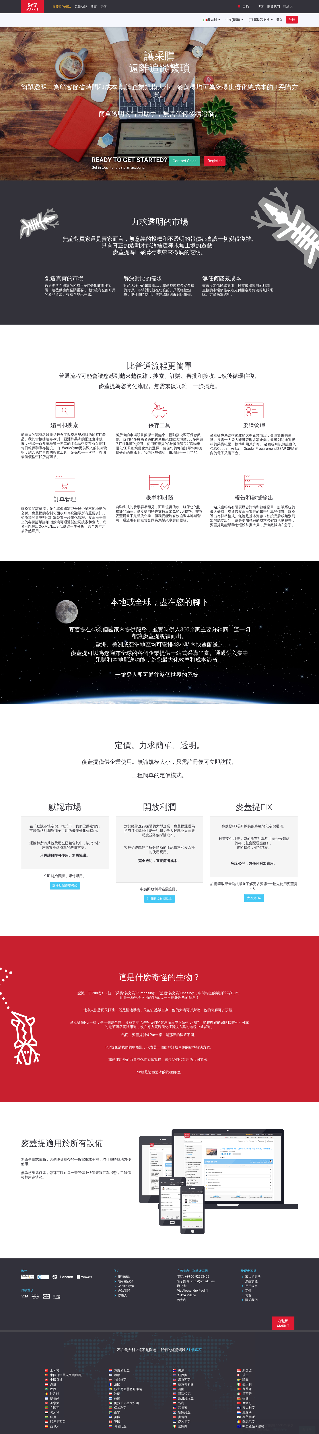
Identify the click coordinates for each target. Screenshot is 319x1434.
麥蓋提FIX (254, 898)
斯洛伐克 (182, 1393)
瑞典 (243, 1379)
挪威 (178, 1370)
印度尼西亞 (55, 1421)
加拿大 (52, 1403)
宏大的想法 (251, 1276)
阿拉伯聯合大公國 (124, 1403)
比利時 (52, 1393)
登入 (279, 20)
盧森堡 (244, 1412)
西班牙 (52, 1426)
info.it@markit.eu (203, 1281)
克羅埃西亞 (119, 1370)
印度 (50, 1417)
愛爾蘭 (180, 1426)
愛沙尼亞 (182, 1421)
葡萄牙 (244, 1389)
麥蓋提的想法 (62, 6)
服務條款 (121, 1276)
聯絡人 (288, 6)
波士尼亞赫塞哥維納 (125, 1389)
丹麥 (50, 1384)
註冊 (292, 19)
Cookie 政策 (123, 1286)
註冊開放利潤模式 (159, 899)
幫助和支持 (259, 20)
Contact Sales (184, 161)
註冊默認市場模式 (65, 885)
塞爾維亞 (182, 1412)
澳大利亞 (246, 1407)
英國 (114, 1421)
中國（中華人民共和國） (64, 1375)
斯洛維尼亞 (183, 1398)
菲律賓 (180, 1407)
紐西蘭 (180, 1375)
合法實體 (121, 1290)
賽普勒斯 (246, 1417)
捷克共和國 (183, 1384)
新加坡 (244, 1370)
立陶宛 (52, 1407)
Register (215, 161)
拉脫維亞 (117, 1379)
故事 (94, 6)
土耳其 (52, 1370)
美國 (114, 1417)
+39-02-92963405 (197, 1276)
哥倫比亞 (117, 1426)
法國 (114, 1384)
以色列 (52, 1398)
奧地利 (180, 1417)
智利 (178, 1403)
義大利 (244, 1384)
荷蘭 (178, 1389)
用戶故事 (249, 1286)
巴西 (50, 1389)
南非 (114, 1412)
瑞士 (243, 1375)
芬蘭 (114, 1398)
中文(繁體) (233, 20)
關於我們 (273, 6)
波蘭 (114, 1393)
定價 (103, 6)
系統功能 (81, 6)
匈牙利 (52, 1412)
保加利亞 (117, 1407)
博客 (261, 6)
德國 (243, 1398)
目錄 (242, 6)
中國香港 (53, 1379)
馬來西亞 (182, 1379)
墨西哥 (244, 1393)
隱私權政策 (123, 1281)
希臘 (114, 1375)
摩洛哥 (244, 1403)
